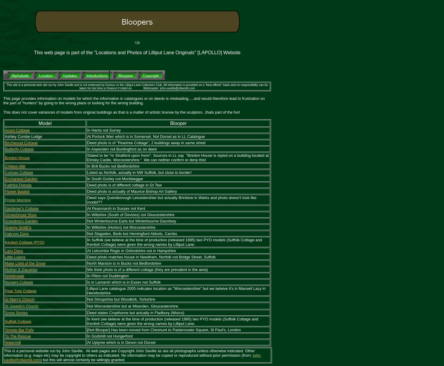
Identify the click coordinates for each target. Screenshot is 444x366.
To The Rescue (18, 336)
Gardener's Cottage (22, 208)
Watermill (13, 342)
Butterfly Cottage (19, 149)
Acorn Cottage (17, 130)
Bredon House (17, 158)
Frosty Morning (18, 200)
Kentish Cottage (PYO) (24, 242)
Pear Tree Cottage (21, 291)
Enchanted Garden (21, 179)
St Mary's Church (19, 299)
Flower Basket (17, 191)
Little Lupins (15, 257)
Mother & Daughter (21, 269)
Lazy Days (14, 250)
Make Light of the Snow (25, 263)
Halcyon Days (17, 233)
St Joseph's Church (21, 306)
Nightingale (14, 276)
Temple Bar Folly (19, 330)
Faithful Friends (18, 185)
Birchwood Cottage (21, 143)
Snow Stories (16, 313)
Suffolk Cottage (18, 321)
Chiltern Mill (15, 166)
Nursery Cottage (19, 282)
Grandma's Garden (21, 221)
